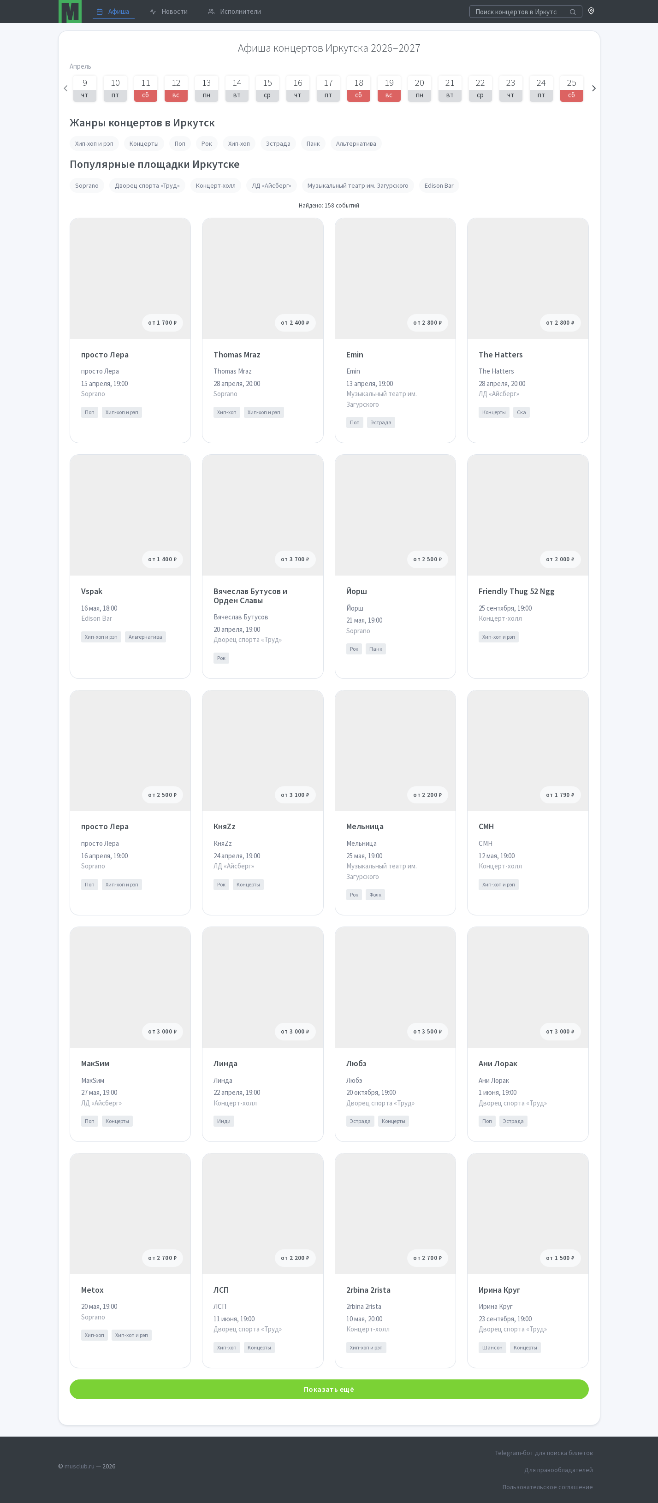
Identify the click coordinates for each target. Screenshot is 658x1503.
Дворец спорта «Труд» (147, 185)
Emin (354, 354)
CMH (486, 826)
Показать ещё (329, 1389)
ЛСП (221, 1289)
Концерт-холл (216, 185)
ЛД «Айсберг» (271, 185)
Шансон (492, 1347)
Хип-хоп (239, 143)
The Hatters (501, 354)
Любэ (356, 1063)
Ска (521, 412)
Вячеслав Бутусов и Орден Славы (250, 596)
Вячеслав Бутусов (240, 616)
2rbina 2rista (368, 1289)
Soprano (87, 185)
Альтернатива (356, 143)
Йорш (356, 591)
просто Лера (105, 354)
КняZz (224, 826)
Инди (224, 1120)
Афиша (112, 11)
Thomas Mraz (237, 354)
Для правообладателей (558, 1470)
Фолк (375, 894)
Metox (92, 1289)
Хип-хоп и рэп (94, 143)
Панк (313, 143)
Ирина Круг (500, 1289)
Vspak (91, 591)
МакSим (95, 1063)
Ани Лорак (498, 1063)
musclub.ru (80, 1466)
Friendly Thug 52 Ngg (517, 591)
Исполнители (234, 11)
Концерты (144, 143)
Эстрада (278, 143)
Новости (168, 11)
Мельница (365, 826)
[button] (591, 11)
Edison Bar (439, 185)
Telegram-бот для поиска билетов (544, 1453)
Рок (207, 143)
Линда (225, 1063)
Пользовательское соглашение (548, 1487)
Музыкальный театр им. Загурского (358, 185)
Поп (180, 143)
